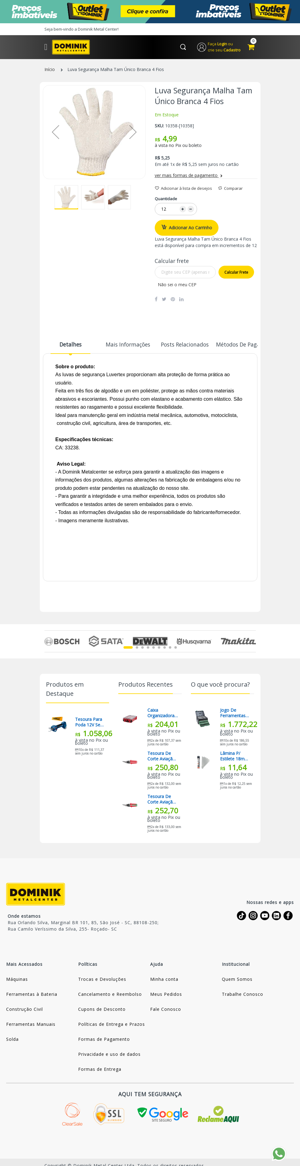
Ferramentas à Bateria (31, 995)
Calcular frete (236, 272)
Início (49, 70)
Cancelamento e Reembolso (110, 995)
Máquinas (17, 980)
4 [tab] (148, 648)
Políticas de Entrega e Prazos (111, 1025)
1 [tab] (128, 648)
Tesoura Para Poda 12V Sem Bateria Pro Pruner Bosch (89, 722)
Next (252, 642)
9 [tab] (175, 648)
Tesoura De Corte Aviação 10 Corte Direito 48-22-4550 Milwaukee (161, 799)
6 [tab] (159, 648)
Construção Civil (24, 1010)
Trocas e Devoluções (102, 980)
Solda (12, 1040)
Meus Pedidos (166, 995)
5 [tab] (153, 648)
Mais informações (126, 345)
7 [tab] (164, 648)
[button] (55, 132)
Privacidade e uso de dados (109, 1055)
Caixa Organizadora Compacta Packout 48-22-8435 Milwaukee (162, 713)
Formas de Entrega (99, 1070)
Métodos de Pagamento (236, 345)
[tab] (70, 347)
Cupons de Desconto (102, 1010)
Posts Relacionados (181, 345)
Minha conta (164, 980)
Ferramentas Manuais (30, 1025)
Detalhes (70, 345)
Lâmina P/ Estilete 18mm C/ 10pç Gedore (235, 756)
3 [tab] (142, 648)
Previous (47, 642)
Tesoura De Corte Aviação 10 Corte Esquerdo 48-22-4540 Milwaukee (161, 756)
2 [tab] (137, 648)
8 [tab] (170, 648)
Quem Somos (237, 980)
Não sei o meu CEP (177, 285)
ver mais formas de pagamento (188, 176)
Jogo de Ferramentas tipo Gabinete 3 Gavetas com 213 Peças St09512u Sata (235, 713)
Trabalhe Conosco (242, 995)
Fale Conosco (165, 1010)
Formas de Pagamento (104, 1040)
